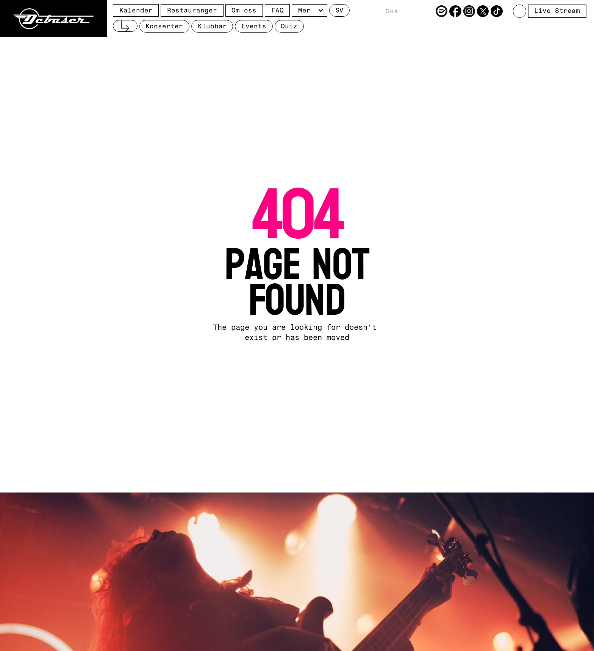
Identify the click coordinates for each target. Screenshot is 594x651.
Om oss (243, 10)
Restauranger (192, 10)
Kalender (136, 10)
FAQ (277, 10)
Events (253, 26)
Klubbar (212, 26)
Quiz (289, 26)
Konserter (164, 26)
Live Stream (557, 10)
